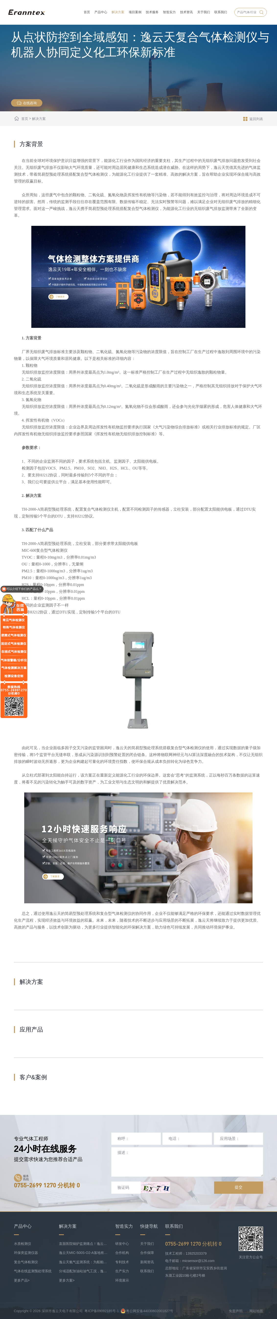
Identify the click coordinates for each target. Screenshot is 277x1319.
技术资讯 (186, 12)
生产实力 (122, 1271)
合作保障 (147, 1253)
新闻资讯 (147, 1262)
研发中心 (122, 1244)
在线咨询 (27, 103)
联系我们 (220, 12)
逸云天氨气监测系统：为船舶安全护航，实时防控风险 (83, 1262)
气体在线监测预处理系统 (33, 1271)
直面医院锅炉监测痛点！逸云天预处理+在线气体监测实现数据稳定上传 (83, 1244)
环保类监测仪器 (26, 1253)
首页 (87, 12)
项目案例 (135, 12)
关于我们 (203, 12)
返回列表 (253, 118)
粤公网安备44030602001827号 (147, 1311)
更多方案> (67, 1280)
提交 (238, 1187)
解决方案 (118, 12)
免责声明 (235, 1311)
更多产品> (22, 1280)
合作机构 (122, 1253)
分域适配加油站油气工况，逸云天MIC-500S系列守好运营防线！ (83, 1271)
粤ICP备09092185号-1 (101, 1311)
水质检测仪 (22, 1244)
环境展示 (122, 1280)
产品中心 (100, 12)
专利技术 (122, 1262)
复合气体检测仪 (26, 1262)
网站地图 (256, 1311)
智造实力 (169, 12)
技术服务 (152, 12)
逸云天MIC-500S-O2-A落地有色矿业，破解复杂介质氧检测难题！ (83, 1253)
